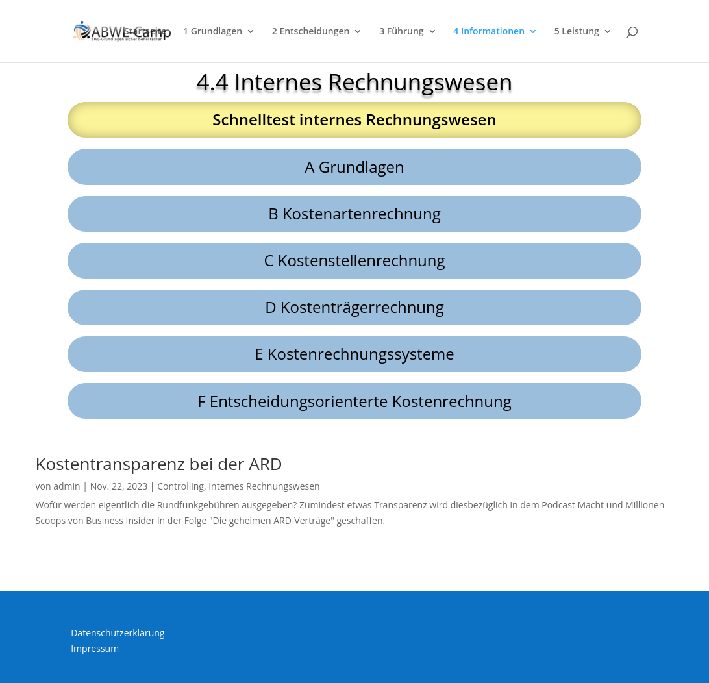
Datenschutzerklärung (117, 633)
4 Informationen (489, 32)
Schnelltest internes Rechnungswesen (354, 119)
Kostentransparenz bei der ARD (159, 463)
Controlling (180, 486)
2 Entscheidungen (311, 32)
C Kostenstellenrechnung (354, 260)
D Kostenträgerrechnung (354, 306)
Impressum (95, 648)
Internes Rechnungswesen (263, 486)
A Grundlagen (354, 166)
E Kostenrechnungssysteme (354, 353)
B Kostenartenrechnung (354, 213)
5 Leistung (576, 32)
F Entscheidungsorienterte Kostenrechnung (354, 401)
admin (66, 486)
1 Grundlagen (212, 32)
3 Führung (401, 32)
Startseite (145, 32)
